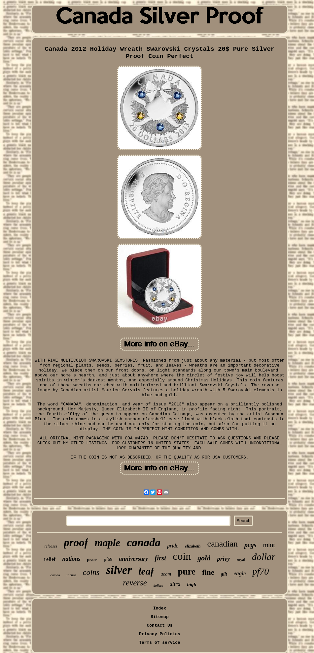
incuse (71, 575)
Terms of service (159, 642)
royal (240, 559)
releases (50, 546)
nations (71, 558)
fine (208, 572)
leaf (146, 571)
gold (203, 558)
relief (49, 559)
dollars (158, 585)
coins (91, 572)
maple (108, 543)
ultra (174, 584)
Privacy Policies (159, 634)
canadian (222, 544)
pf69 (108, 559)
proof (76, 543)
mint (269, 545)
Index (159, 608)
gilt (224, 574)
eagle (240, 573)
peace (92, 559)
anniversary (133, 558)
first (160, 558)
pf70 (260, 571)
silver (119, 570)
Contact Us (159, 625)
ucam (165, 574)
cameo (55, 575)
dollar (263, 556)
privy (223, 558)
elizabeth (193, 546)
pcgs (250, 545)
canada (143, 542)
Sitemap (160, 616)
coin (182, 556)
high (191, 584)
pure (186, 572)
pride (172, 546)
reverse (135, 582)
